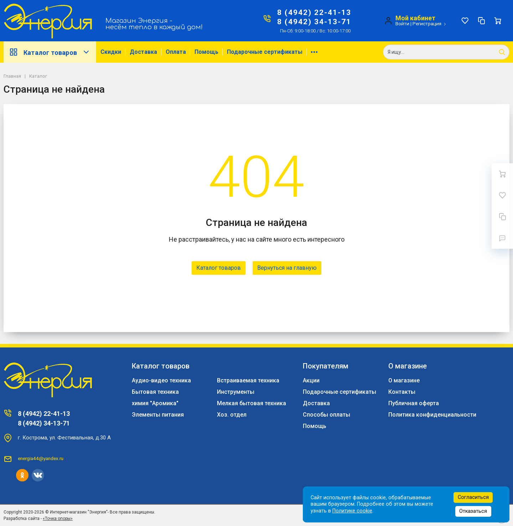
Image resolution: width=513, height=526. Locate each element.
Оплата (176, 51)
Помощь (206, 51)
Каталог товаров (49, 52)
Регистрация (427, 23)
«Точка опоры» (58, 518)
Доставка (143, 51)
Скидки (110, 51)
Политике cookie (352, 511)
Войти (402, 23)
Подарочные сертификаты (264, 51)
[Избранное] (465, 21)
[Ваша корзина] (498, 21)
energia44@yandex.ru (40, 458)
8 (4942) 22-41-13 (314, 12)
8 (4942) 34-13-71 (314, 21)
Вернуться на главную (287, 267)
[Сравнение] (481, 21)
